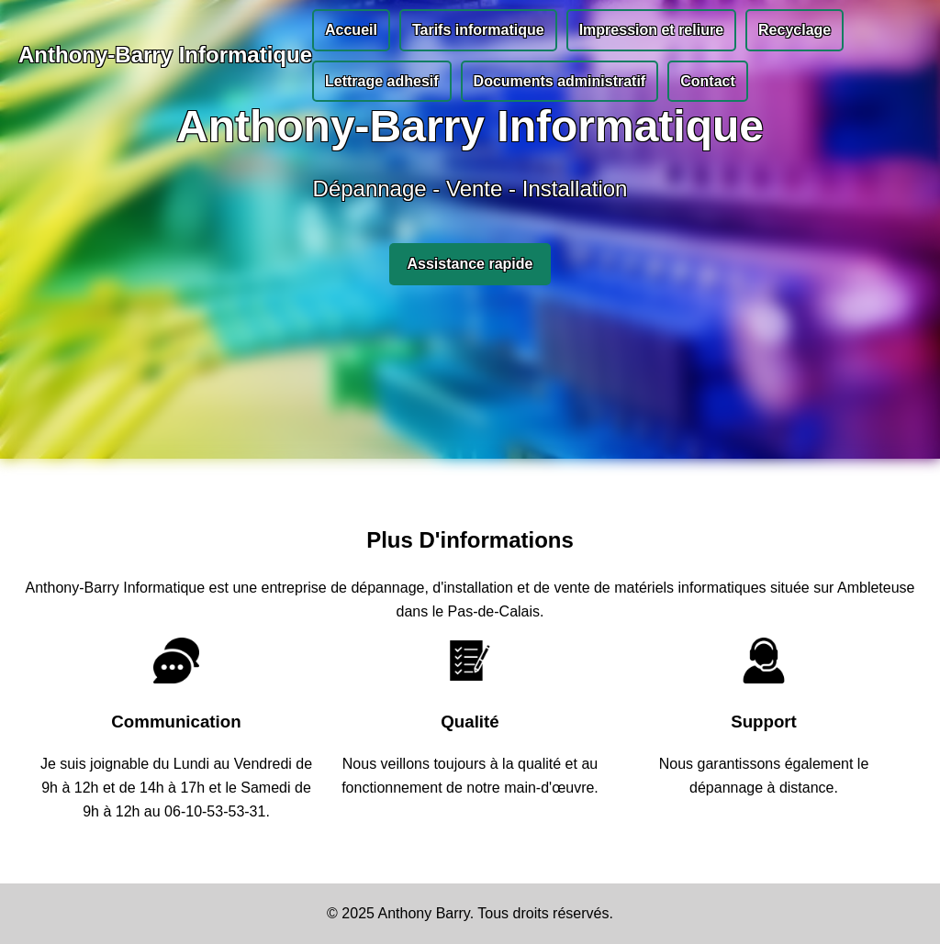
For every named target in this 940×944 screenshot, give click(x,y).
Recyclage (794, 30)
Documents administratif (560, 81)
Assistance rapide (470, 264)
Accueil (351, 30)
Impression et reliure (651, 30)
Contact (707, 81)
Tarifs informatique (478, 30)
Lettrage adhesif (382, 81)
